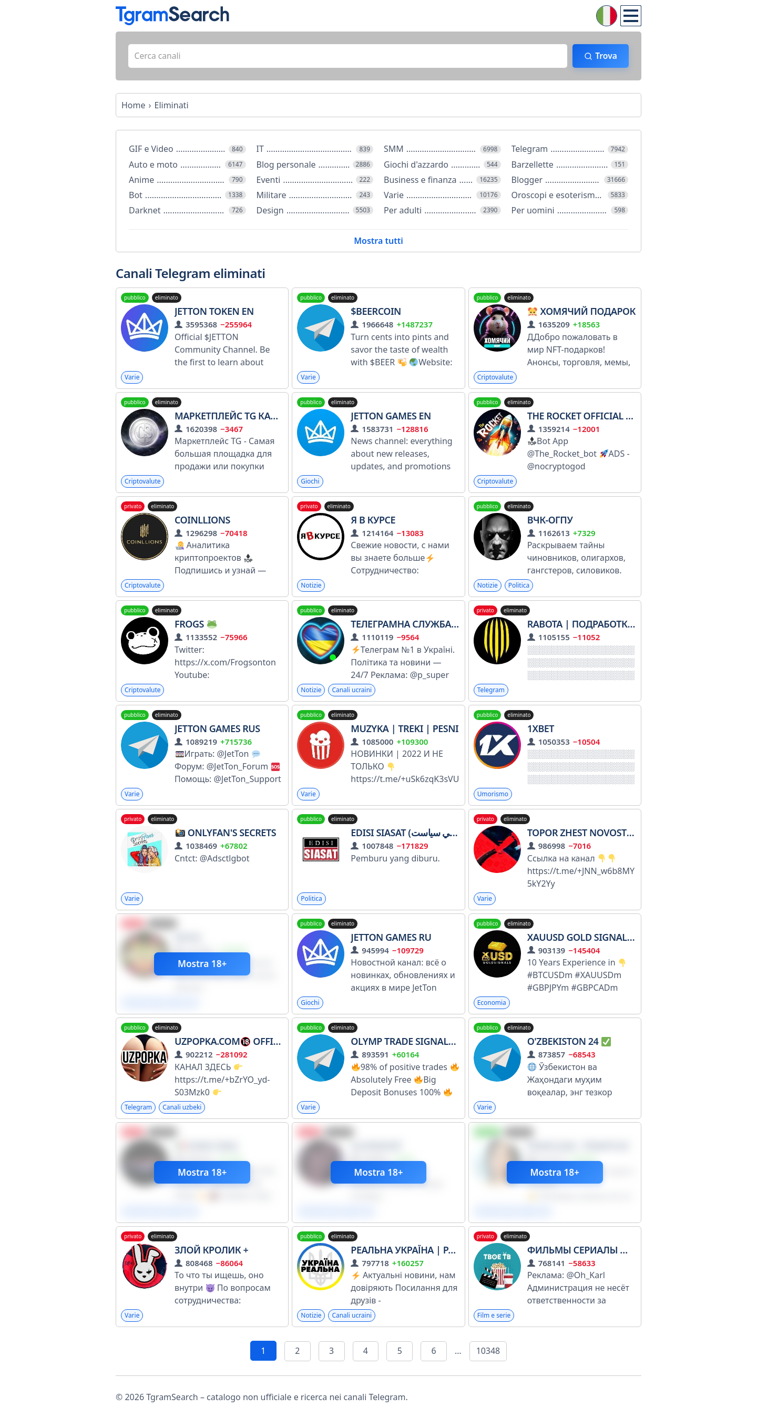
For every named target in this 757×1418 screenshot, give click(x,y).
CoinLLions (202, 521)
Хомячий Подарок (581, 312)
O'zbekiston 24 (569, 1042)
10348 (488, 1352)
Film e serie (494, 1316)
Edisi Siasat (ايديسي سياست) (411, 833)
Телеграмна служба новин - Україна (442, 625)
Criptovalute (495, 377)
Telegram (491, 690)
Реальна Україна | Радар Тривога (439, 1251)
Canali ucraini (352, 690)
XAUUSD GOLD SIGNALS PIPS (595, 938)
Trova (605, 56)
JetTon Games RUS (217, 729)
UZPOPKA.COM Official (234, 1042)
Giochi (310, 482)
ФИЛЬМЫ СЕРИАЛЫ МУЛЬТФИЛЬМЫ (610, 1251)
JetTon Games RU (391, 938)
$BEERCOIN (376, 312)
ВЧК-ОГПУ (550, 521)
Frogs (196, 625)
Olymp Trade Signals (408, 1042)
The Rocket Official (581, 416)
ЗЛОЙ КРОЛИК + (211, 1251)
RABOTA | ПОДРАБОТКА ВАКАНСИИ (607, 625)
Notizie (311, 586)
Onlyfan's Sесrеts (226, 833)
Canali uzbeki (182, 1108)
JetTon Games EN (391, 416)
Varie (132, 377)
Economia (491, 1003)
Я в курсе (373, 521)
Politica (519, 586)
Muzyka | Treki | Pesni (404, 729)
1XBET (540, 729)
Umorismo (493, 794)
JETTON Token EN (214, 312)
